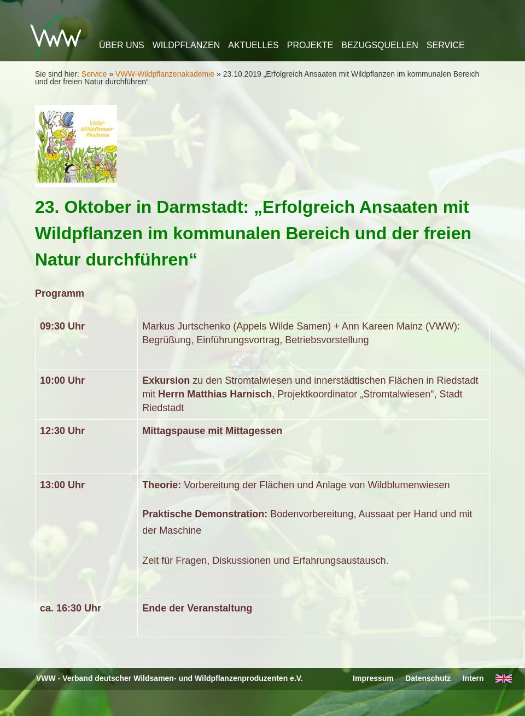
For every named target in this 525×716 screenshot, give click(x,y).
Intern (473, 678)
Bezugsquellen (379, 45)
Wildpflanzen (186, 45)
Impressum (373, 678)
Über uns (121, 45)
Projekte (310, 45)
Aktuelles (253, 45)
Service (446, 45)
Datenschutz (428, 678)
